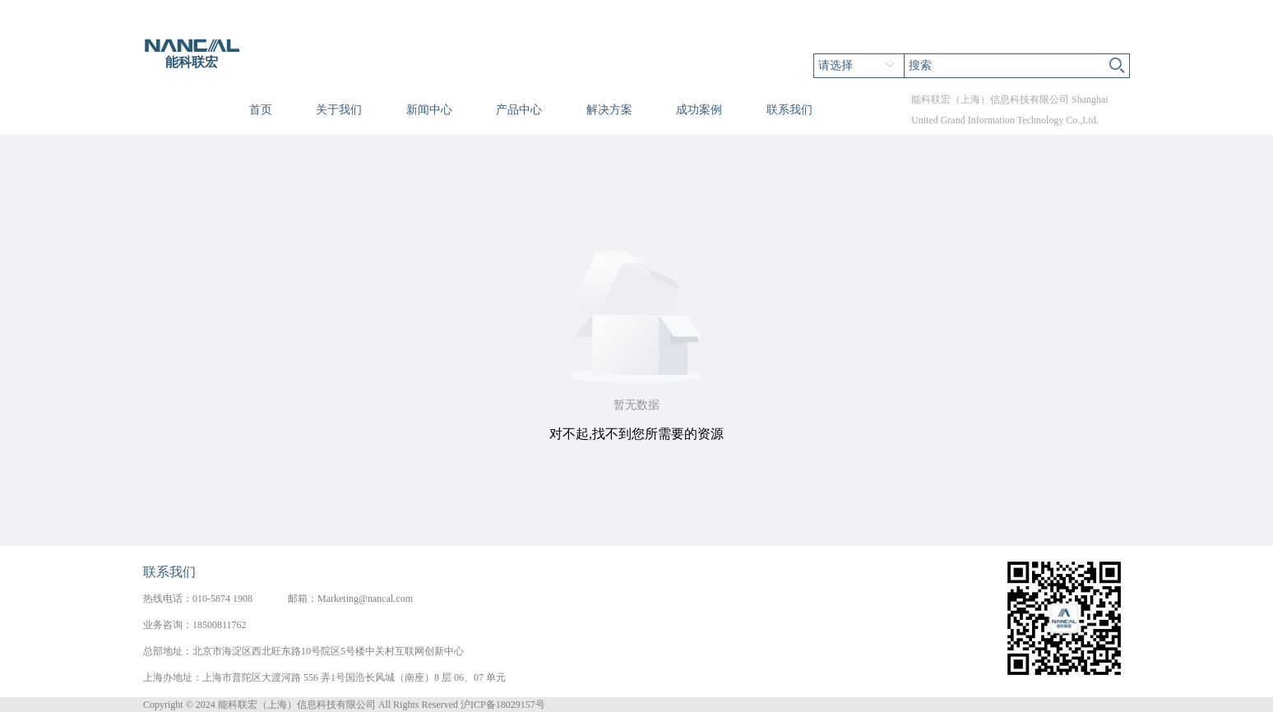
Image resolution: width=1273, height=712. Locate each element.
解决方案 (609, 110)
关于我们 (339, 110)
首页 (260, 110)
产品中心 (519, 110)
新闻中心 (429, 110)
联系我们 (789, 110)
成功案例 (699, 110)
